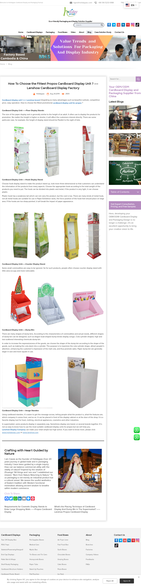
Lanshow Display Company (13, 429)
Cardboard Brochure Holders (12, 569)
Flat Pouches (34, 574)
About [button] (81, 32)
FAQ (122, 3)
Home (2, 64)
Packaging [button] (50, 32)
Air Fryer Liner (63, 540)
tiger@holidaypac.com (82, 2)
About (89, 535)
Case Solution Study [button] (103, 32)
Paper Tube (33, 564)
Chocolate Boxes (64, 555)
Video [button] (73, 32)
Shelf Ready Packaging (9, 564)
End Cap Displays (7, 555)
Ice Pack (61, 574)
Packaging (34, 535)
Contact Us (119, 535)
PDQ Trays (5, 545)
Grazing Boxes (63, 559)
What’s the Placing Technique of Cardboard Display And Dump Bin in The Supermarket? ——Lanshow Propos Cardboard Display (77, 509)
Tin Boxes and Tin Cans (38, 555)
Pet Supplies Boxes (36, 540)
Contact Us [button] (119, 32)
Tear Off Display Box (8, 540)
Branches (89, 545)
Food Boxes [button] (62, 32)
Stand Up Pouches (36, 569)
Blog (10, 64)
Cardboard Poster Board (10, 574)
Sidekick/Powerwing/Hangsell (12, 550)
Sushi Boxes (62, 550)
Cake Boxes (62, 564)
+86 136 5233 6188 (106, 2)
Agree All (126, 581)
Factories (89, 550)
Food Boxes (63, 535)
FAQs (88, 564)
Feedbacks (90, 559)
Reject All (109, 581)
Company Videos (92, 555)
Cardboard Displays (10, 535)
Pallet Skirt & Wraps (8, 559)
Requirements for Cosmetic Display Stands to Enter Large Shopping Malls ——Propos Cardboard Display (28, 509)
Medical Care (34, 545)
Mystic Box (33, 550)
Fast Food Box (63, 545)
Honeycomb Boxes (36, 559)
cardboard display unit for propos (67, 103)
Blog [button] (89, 32)
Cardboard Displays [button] (34, 32)
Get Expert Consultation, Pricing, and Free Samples (123, 205)
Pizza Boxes (62, 569)
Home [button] (20, 32)
